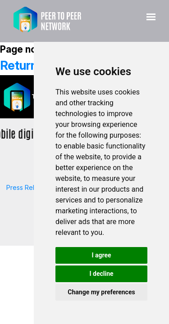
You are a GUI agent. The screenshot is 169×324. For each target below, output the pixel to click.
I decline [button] (101, 273)
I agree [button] (101, 255)
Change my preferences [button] (101, 292)
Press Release (27, 187)
